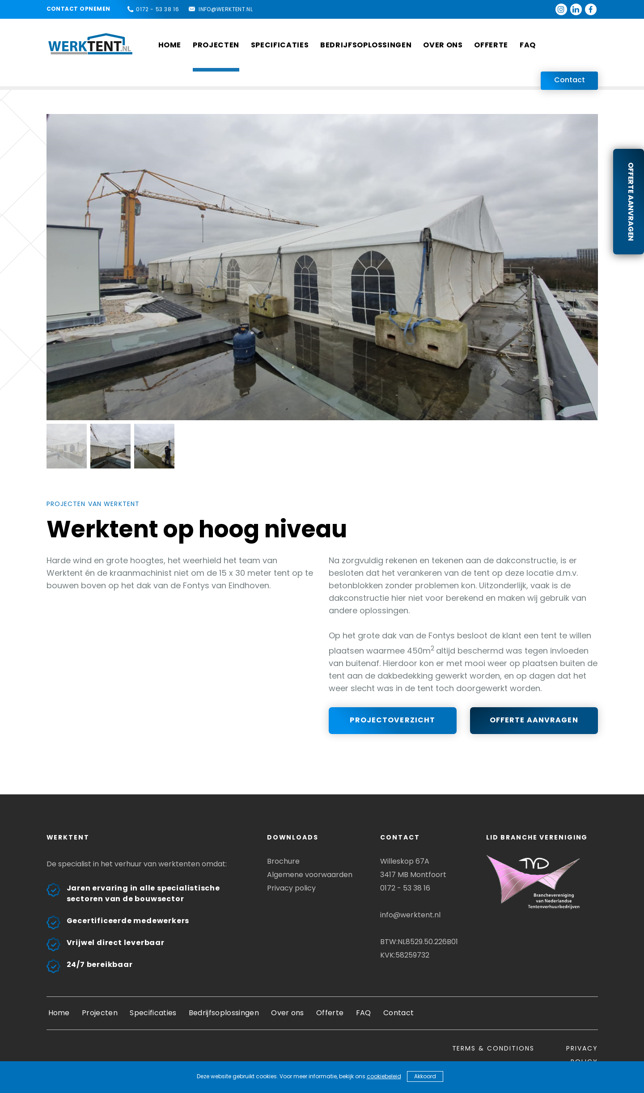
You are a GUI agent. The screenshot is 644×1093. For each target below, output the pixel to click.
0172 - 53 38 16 (157, 9)
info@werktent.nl (226, 9)
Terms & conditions (493, 1048)
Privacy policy (291, 888)
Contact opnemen (78, 9)
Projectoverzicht (392, 720)
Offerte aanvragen (631, 201)
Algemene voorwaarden (309, 874)
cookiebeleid (384, 1076)
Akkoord (425, 1076)
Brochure (283, 861)
